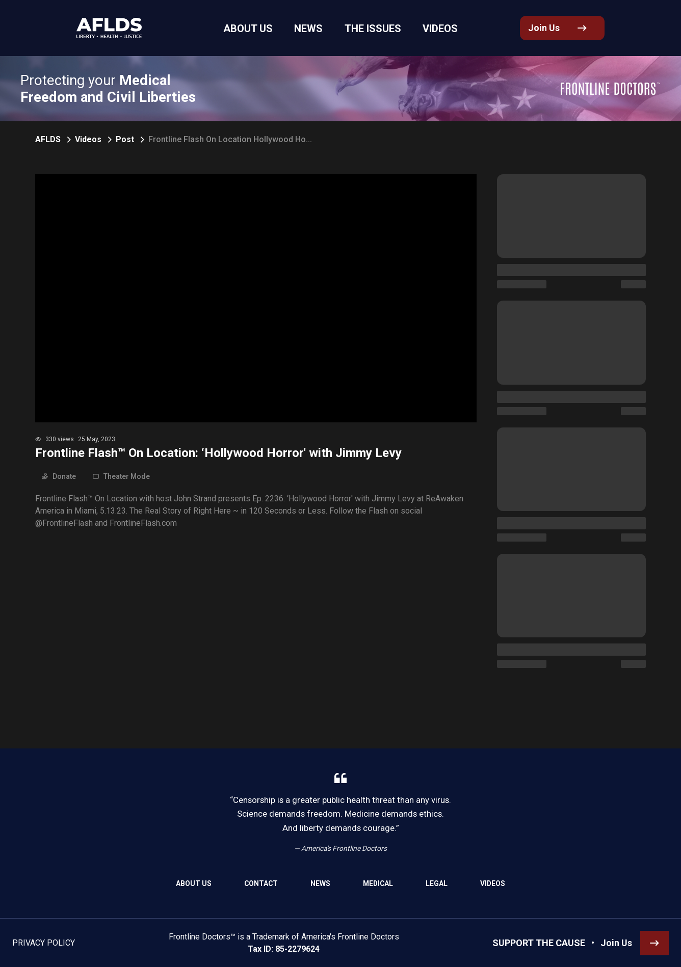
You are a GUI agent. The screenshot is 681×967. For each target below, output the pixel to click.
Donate (58, 476)
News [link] (313, 28)
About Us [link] (261, 28)
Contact (261, 883)
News (320, 883)
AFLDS (48, 139)
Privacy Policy (43, 943)
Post (125, 139)
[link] (101, 28)
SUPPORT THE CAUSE (538, 942)
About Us (194, 883)
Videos (88, 139)
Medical (378, 883)
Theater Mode (121, 476)
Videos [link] (425, 28)
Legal (437, 883)
